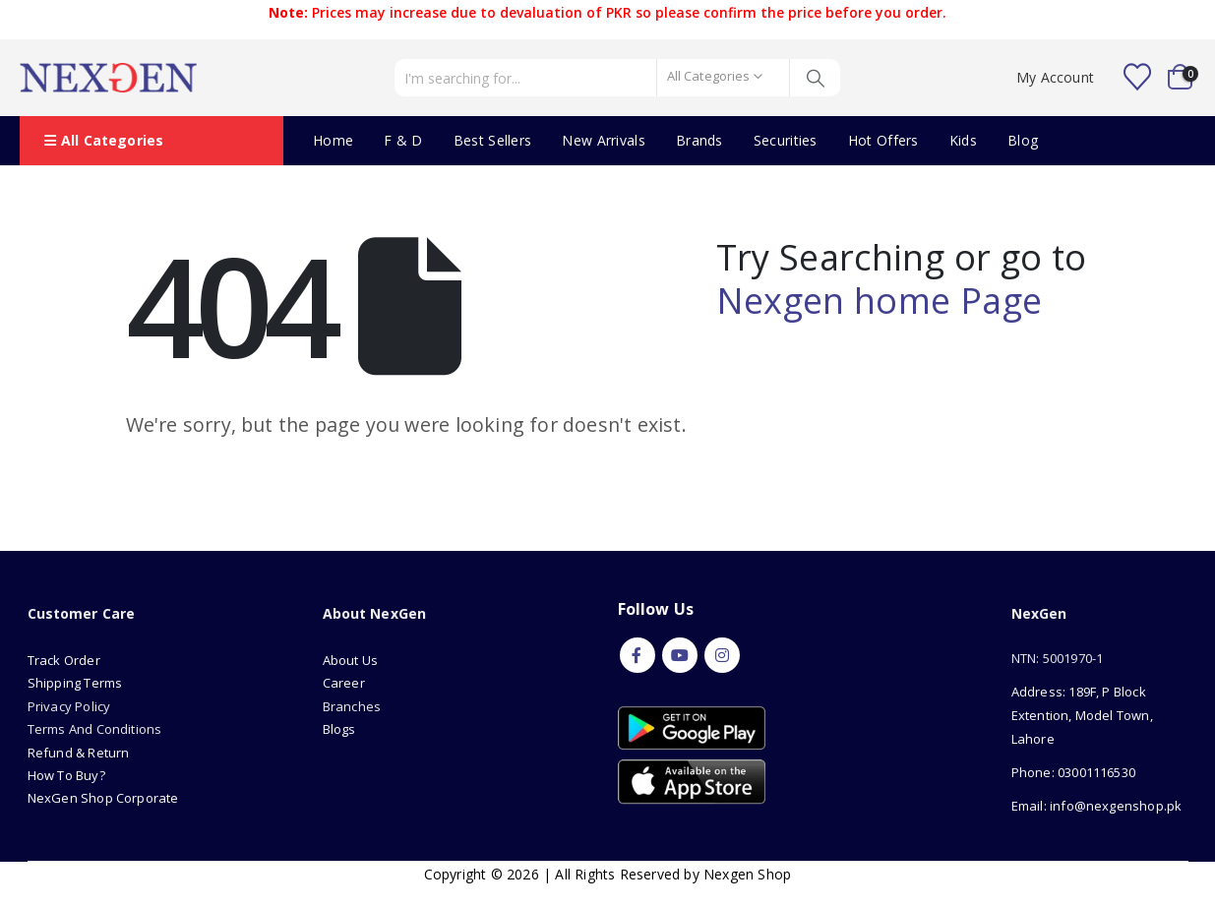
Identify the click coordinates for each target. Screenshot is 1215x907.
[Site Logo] (108, 77)
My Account (1055, 77)
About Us (352, 660)
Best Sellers (493, 140)
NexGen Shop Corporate (103, 798)
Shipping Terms (75, 683)
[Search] (815, 77)
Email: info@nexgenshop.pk (1097, 806)
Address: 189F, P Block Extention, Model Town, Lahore (1082, 715)
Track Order (64, 660)
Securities (786, 140)
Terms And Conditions (95, 729)
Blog (1022, 140)
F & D (403, 140)
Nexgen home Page (879, 300)
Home (333, 140)
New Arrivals (603, 140)
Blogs (339, 729)
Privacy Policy (69, 706)
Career (344, 683)
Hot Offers (883, 140)
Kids (963, 140)
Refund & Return (79, 752)
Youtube (680, 655)
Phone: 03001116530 (1073, 772)
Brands (699, 140)
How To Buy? (66, 775)
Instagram (722, 655)
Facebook (637, 655)
